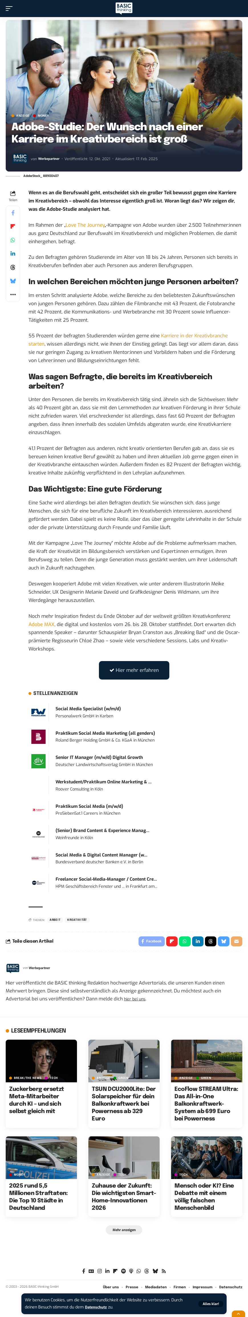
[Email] (236, 942)
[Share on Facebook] (13, 213)
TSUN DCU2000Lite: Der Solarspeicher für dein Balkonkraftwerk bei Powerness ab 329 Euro (124, 1105)
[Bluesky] (155, 1273)
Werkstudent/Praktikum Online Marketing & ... (104, 782)
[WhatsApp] (138, 1273)
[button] (210, 1304)
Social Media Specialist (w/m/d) (88, 709)
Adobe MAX (41, 624)
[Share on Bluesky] (13, 281)
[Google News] (91, 1273)
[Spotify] (123, 1273)
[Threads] (147, 1273)
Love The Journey (85, 225)
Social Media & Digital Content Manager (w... (101, 855)
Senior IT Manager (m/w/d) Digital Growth (99, 757)
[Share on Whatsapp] (13, 240)
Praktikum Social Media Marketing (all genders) (105, 733)
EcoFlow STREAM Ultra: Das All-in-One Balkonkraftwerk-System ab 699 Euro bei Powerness (206, 1105)
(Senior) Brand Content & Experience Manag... (102, 830)
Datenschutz (97, 1307)
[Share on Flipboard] (13, 226)
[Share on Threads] (13, 267)
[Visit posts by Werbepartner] (20, 158)
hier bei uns (136, 1000)
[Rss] (164, 1273)
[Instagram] (99, 1273)
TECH (54, 1079)
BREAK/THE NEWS (27, 1079)
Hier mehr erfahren (134, 670)
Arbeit (55, 919)
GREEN (123, 1079)
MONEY (43, 115)
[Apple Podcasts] (131, 1273)
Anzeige (23, 115)
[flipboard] (115, 1273)
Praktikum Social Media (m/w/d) (89, 806)
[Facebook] (84, 1273)
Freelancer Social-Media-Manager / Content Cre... (106, 879)
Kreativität (77, 919)
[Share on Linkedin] (13, 254)
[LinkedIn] (107, 1273)
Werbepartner (50, 158)
